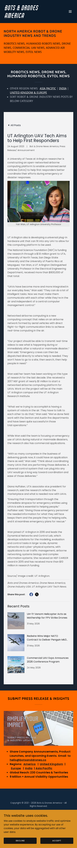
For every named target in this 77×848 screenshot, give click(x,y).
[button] (70, 11)
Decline (20, 840)
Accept (56, 840)
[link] (28, 17)
